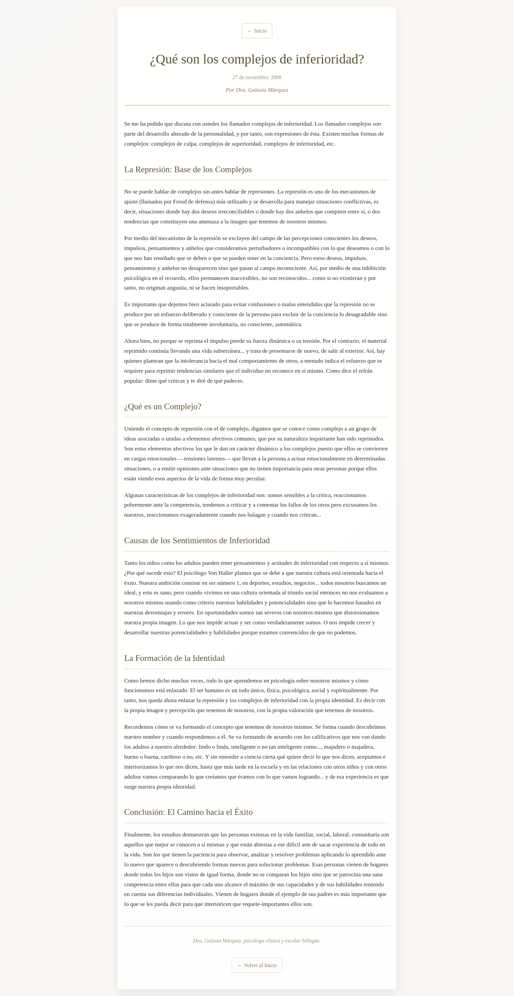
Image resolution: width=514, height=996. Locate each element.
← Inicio (256, 31)
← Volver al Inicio (257, 965)
